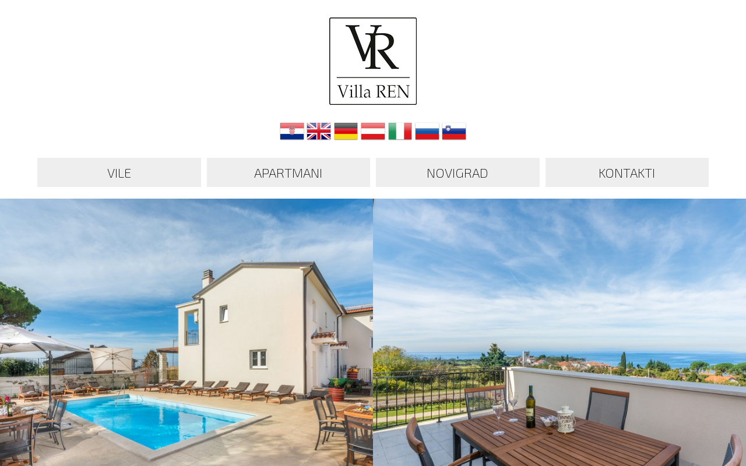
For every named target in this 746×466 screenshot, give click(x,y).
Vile (119, 172)
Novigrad (457, 172)
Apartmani (288, 172)
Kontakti (627, 172)
